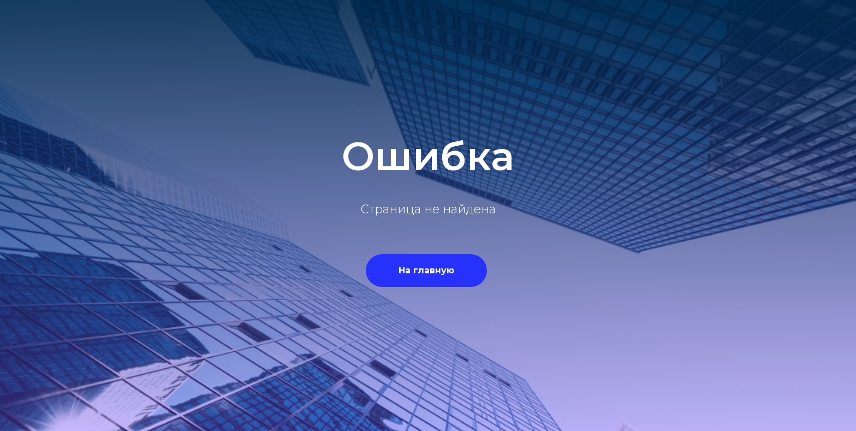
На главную (426, 270)
